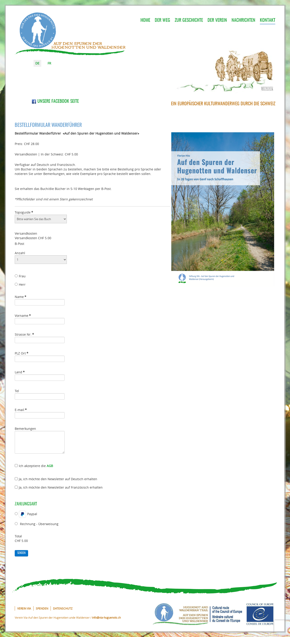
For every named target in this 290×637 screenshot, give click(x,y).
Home (145, 20)
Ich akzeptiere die (34, 466)
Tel (17, 391)
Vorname (23, 315)
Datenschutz (62, 608)
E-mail (21, 410)
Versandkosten (26, 233)
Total (18, 536)
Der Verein (217, 20)
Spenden (42, 608)
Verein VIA (24, 608)
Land (20, 372)
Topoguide (24, 212)
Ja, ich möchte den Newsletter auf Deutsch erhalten (56, 479)
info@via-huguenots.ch (106, 617)
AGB (50, 466)
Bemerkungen (25, 428)
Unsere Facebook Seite (55, 101)
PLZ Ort (21, 353)
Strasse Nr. (24, 334)
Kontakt (267, 20)
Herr (20, 284)
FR (49, 63)
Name (20, 297)
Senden (21, 553)
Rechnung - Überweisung (36, 524)
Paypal (26, 514)
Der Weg (162, 20)
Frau (20, 276)
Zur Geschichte (189, 20)
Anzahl (20, 253)
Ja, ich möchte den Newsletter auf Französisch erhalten (59, 487)
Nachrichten (243, 20)
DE (37, 63)
